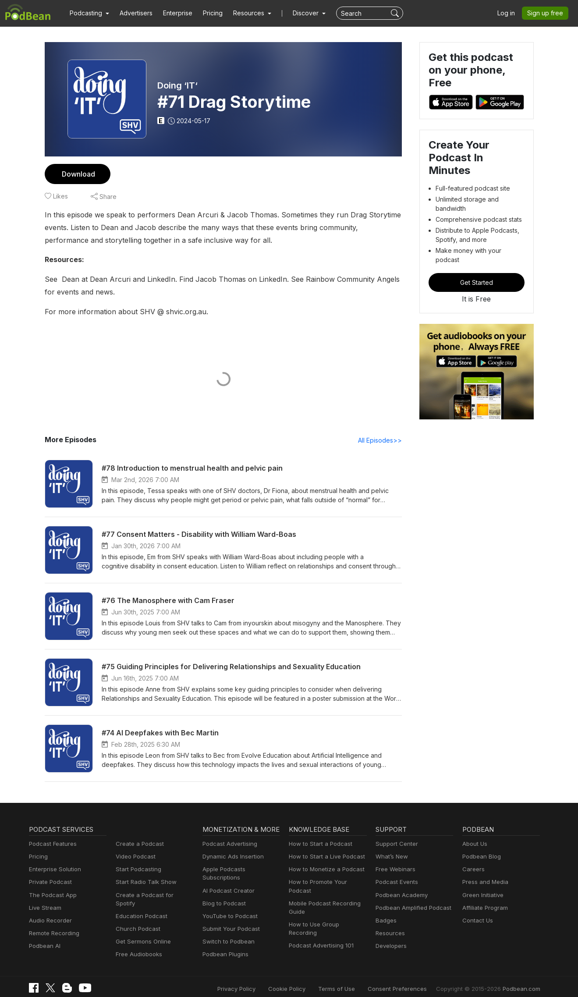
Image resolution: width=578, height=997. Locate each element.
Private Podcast (49, 882)
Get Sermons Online (142, 933)
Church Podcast (136, 921)
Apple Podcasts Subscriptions (240, 869)
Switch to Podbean (226, 933)
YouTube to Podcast (228, 908)
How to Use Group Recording (326, 916)
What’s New (391, 857)
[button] (88, 13)
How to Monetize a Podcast (324, 869)
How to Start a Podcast (318, 844)
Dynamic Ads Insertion (231, 857)
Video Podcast (134, 857)
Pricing (206, 13)
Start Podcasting (137, 869)
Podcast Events (396, 882)
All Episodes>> (381, 440)
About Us (474, 844)
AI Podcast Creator (226, 882)
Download (77, 173)
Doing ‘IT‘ (177, 85)
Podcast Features (51, 844)
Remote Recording (53, 933)
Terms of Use (353, 980)
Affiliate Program (483, 908)
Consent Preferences (409, 980)
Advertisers (132, 13)
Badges (385, 921)
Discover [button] (297, 13)
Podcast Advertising (227, 844)
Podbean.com (522, 980)
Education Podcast (140, 908)
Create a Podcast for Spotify (152, 895)
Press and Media (484, 882)
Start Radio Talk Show (144, 882)
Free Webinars (394, 869)
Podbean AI (44, 946)
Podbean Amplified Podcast (411, 908)
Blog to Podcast (222, 895)
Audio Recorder (49, 921)
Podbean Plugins (224, 946)
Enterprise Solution (53, 869)
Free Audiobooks (137, 946)
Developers (390, 946)
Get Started (476, 260)
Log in (509, 13)
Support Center (395, 844)
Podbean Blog (480, 857)
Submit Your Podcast (229, 921)
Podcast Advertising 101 (320, 929)
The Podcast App (51, 895)
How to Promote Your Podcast (327, 882)
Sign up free (547, 13)
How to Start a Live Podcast (324, 857)
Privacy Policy (259, 980)
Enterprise (173, 13)
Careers (472, 869)
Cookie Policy (306, 980)
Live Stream (44, 908)
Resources (389, 933)
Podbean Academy (400, 895)
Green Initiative (481, 895)
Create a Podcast (138, 844)
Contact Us (476, 921)
